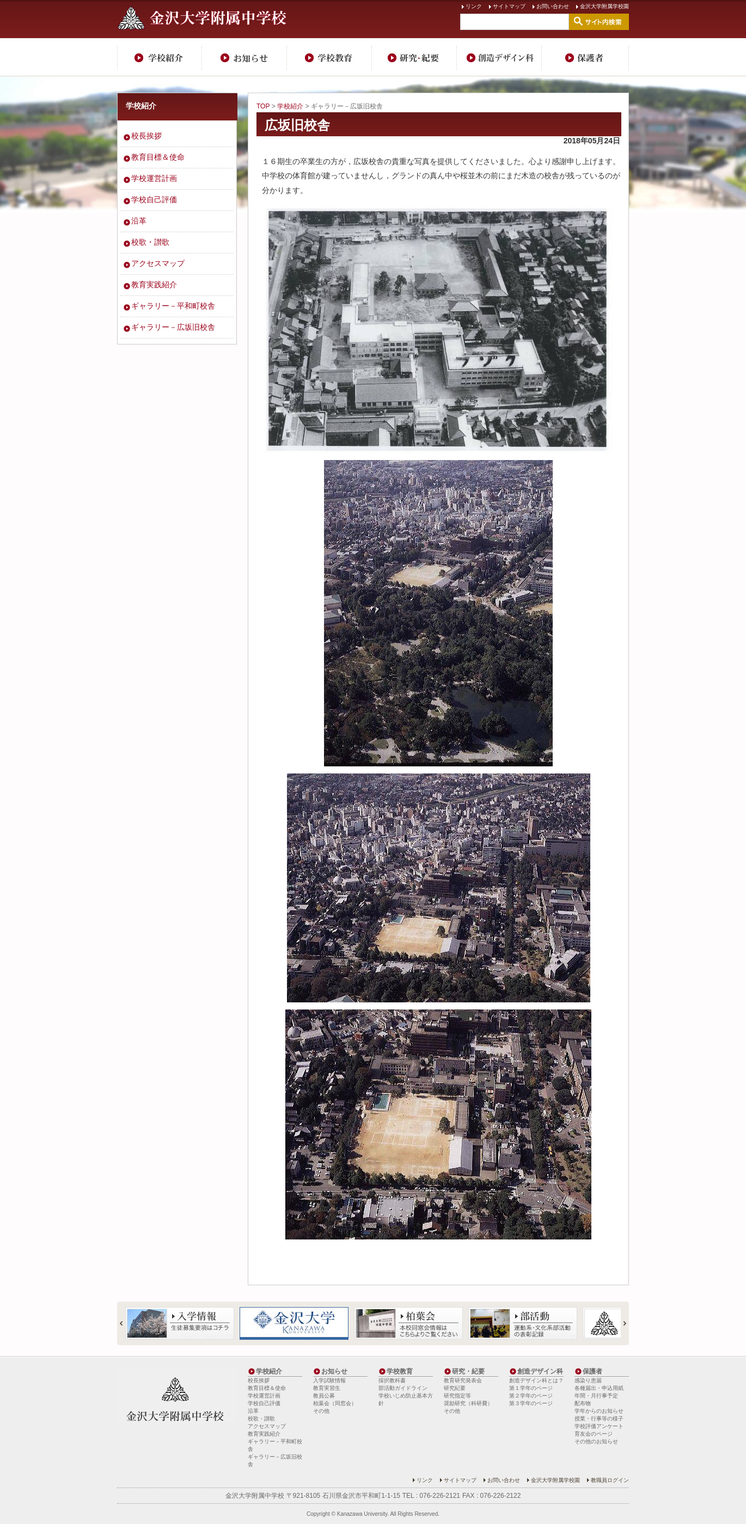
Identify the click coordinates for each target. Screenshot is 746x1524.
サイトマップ (509, 6)
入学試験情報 (329, 1380)
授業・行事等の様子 (598, 1419)
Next (620, 1323)
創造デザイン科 (499, 57)
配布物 (582, 1403)
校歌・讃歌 (150, 242)
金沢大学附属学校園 (604, 6)
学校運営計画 (154, 178)
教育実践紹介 (154, 284)
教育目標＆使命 (158, 157)
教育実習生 (326, 1388)
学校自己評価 (154, 199)
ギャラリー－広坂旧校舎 (173, 327)
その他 (321, 1411)
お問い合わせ (552, 6)
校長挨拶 (146, 135)
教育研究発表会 (463, 1380)
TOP (263, 106)
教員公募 (324, 1396)
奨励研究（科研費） (468, 1403)
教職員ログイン (610, 1480)
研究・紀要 (414, 57)
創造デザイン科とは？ (536, 1380)
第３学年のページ (531, 1403)
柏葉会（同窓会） (335, 1403)
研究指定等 (457, 1396)
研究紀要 (455, 1388)
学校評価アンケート (598, 1426)
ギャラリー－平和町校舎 (173, 305)
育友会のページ (593, 1434)
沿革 (138, 220)
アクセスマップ (158, 263)
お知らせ (244, 57)
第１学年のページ (531, 1388)
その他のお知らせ (596, 1441)
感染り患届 (588, 1380)
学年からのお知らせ (598, 1411)
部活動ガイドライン (402, 1388)
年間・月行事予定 (596, 1396)
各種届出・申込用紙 (598, 1388)
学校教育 (329, 57)
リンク (474, 6)
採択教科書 (392, 1380)
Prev (125, 1323)
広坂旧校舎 (297, 125)
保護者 (585, 57)
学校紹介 (159, 57)
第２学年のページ (531, 1396)
